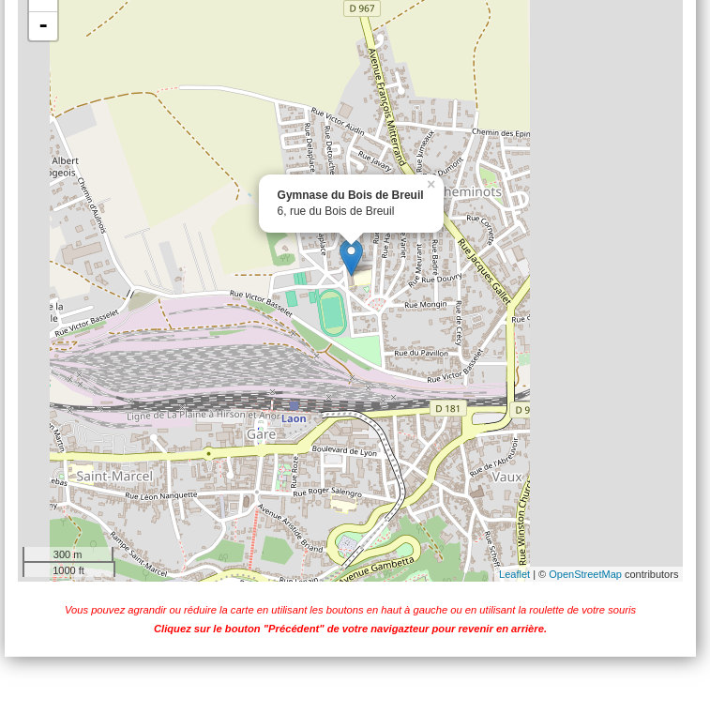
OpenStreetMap (585, 574)
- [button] (43, 26)
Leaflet (514, 574)
